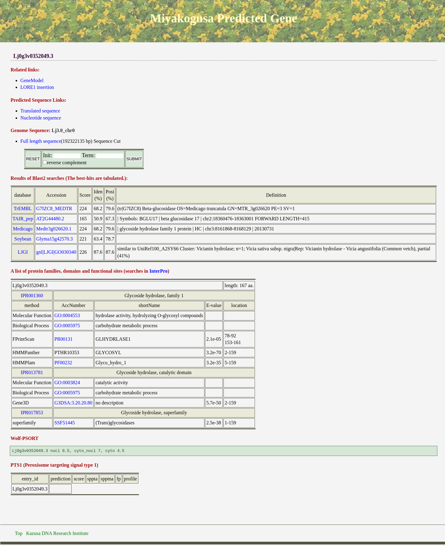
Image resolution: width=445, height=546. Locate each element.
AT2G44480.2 (50, 218)
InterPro (158, 271)
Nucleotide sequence (41, 117)
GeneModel (32, 80)
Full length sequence (41, 141)
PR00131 (63, 339)
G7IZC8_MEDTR (54, 208)
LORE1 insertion (37, 87)
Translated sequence (40, 110)
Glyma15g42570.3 (54, 238)
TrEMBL (23, 208)
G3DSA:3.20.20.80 (73, 402)
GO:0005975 (67, 325)
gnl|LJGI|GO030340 (56, 252)
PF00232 (63, 362)
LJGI (23, 252)
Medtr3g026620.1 (53, 228)
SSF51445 (64, 422)
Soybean (22, 238)
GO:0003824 (67, 382)
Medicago (22, 228)
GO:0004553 (67, 315)
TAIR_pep (23, 218)
